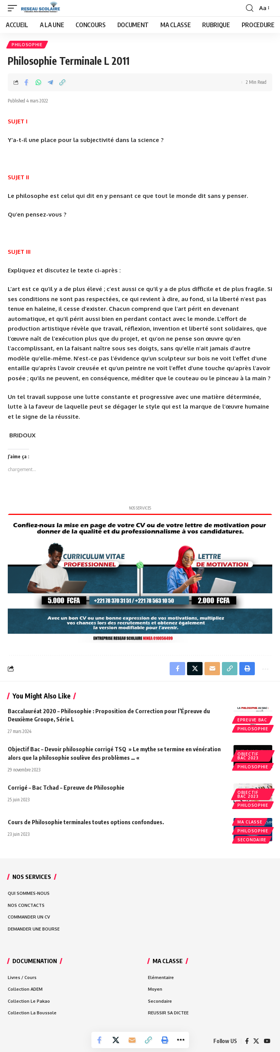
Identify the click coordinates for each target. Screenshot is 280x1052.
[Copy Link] (62, 82)
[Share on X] (116, 1040)
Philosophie (27, 44)
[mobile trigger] (14, 8)
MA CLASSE (249, 822)
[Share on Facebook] (26, 82)
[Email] (132, 1040)
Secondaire (251, 839)
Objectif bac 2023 (248, 756)
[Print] (164, 1040)
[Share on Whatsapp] (38, 82)
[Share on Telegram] (50, 82)
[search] (249, 8)
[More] (181, 1040)
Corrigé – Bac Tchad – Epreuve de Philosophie (66, 787)
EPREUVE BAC (252, 720)
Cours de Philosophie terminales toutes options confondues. (86, 821)
